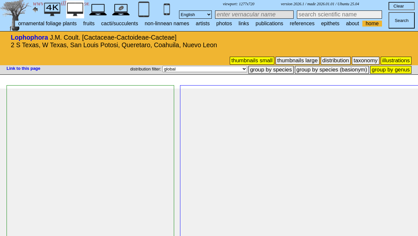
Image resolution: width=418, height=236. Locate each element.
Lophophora (29, 37)
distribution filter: (146, 69)
